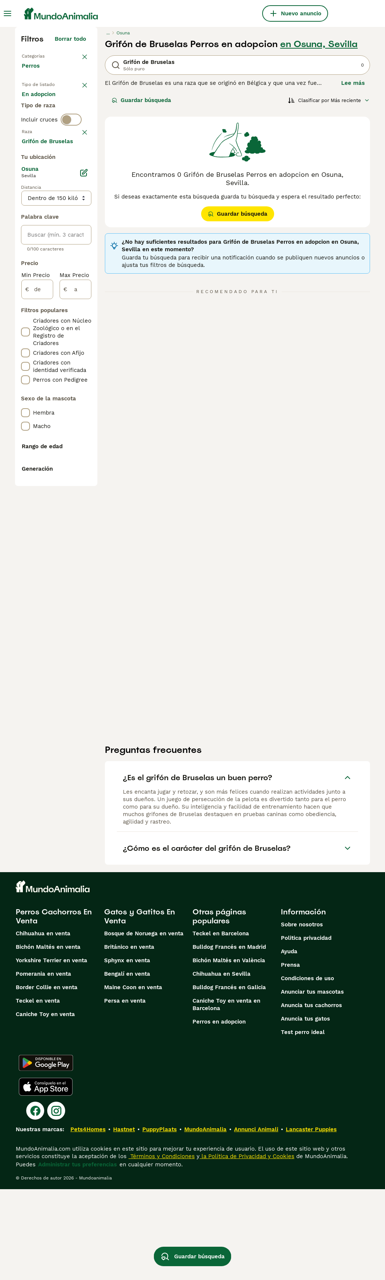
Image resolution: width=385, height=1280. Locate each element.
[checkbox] (25, 226)
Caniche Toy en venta (45, 1105)
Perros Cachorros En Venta (54, 1007)
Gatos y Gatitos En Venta (139, 1007)
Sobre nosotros (302, 1015)
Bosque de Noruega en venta (144, 1024)
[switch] (71, 172)
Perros (32, 73)
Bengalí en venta (127, 1064)
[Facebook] (35, 1201)
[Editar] (83, 395)
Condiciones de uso (307, 1069)
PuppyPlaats (159, 1220)
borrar (77, 187)
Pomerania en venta (43, 1064)
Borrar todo (70, 39)
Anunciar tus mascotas (312, 1082)
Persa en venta (125, 1091)
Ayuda (289, 1042)
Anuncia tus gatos (305, 1109)
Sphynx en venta (127, 1051)
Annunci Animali (256, 1220)
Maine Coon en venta (133, 1078)
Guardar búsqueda (141, 100)
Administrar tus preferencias (77, 1255)
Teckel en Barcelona (220, 1024)
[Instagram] (56, 1201)
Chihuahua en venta (43, 1024)
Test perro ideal (303, 1123)
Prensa (290, 1055)
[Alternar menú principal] (7, 13)
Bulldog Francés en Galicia (229, 1078)
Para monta (44, 143)
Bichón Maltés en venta (48, 1037)
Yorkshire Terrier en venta (51, 1051)
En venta (40, 107)
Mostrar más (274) (60, 362)
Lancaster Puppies (311, 1220)
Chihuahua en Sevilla (221, 1064)
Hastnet (124, 1220)
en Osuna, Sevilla (319, 44)
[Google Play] (46, 1154)
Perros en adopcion (219, 1112)
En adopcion (44, 125)
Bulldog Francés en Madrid (229, 1037)
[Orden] (329, 100)
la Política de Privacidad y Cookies (247, 1247)
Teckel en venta (38, 1091)
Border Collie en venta (47, 1078)
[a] (75, 512)
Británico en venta (129, 1037)
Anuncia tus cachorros (311, 1096)
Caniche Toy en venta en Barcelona (226, 1095)
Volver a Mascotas (48, 55)
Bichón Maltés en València (228, 1051)
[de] (37, 512)
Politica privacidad (306, 1028)
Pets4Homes (88, 1220)
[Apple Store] (46, 1178)
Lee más (353, 83)
